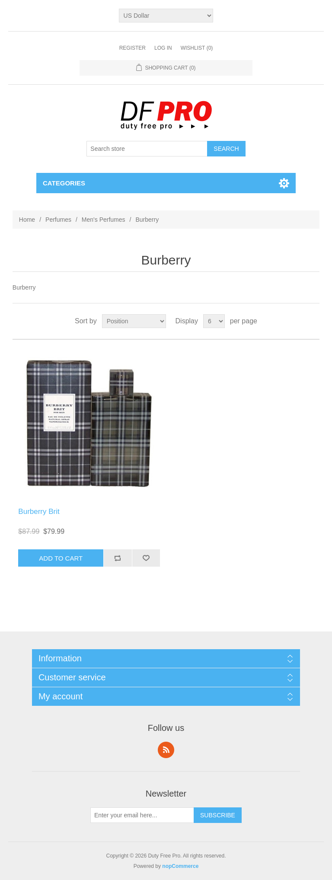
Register (132, 48)
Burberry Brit (38, 511)
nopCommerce (180, 866)
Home (27, 219)
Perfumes (58, 219)
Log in (163, 48)
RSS (166, 750)
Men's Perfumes (103, 219)
